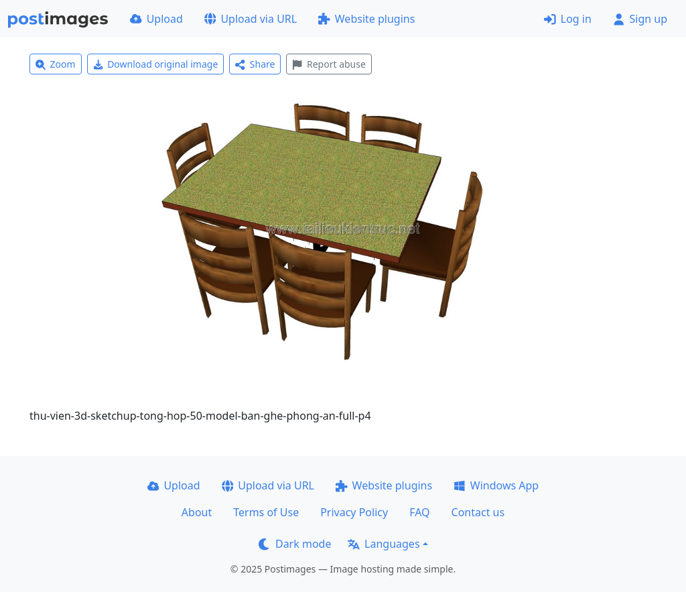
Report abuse (328, 64)
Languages (383, 543)
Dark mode (295, 543)
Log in (568, 18)
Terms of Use (266, 512)
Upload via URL (250, 18)
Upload (156, 18)
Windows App (496, 485)
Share (255, 64)
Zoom (56, 64)
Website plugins (366, 18)
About (197, 512)
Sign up (640, 18)
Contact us (478, 512)
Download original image (155, 64)
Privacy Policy (354, 512)
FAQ (419, 512)
